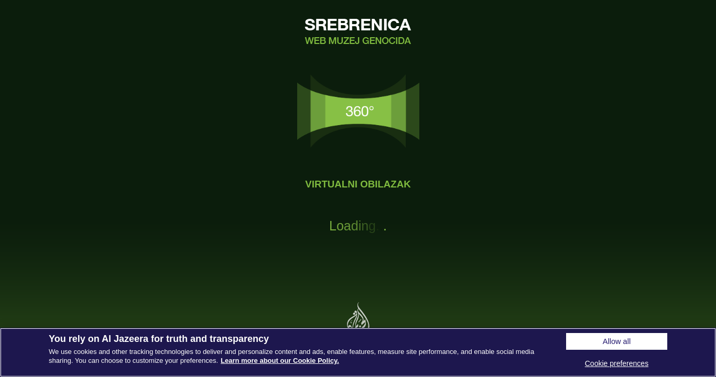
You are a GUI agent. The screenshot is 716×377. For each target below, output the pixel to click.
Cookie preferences (616, 363)
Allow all (617, 341)
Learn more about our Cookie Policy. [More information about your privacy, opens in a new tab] (280, 360)
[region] (358, 352)
